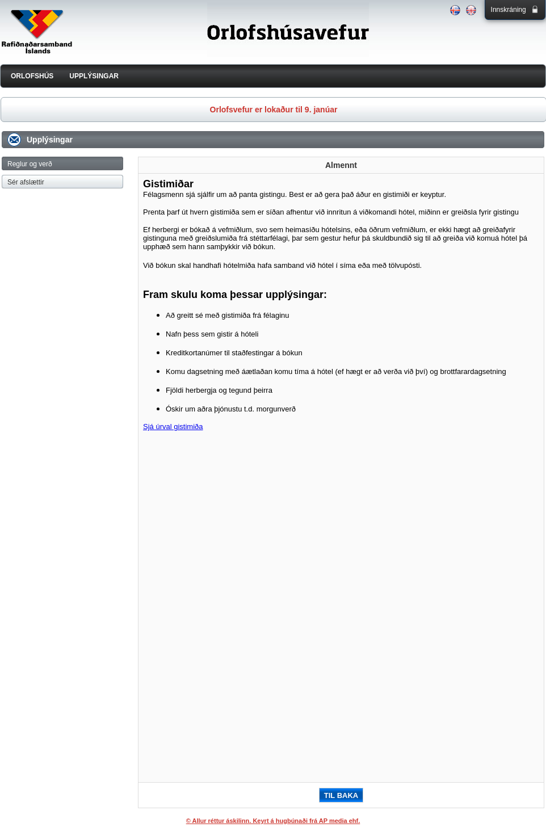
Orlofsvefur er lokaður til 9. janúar (274, 109)
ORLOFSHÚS (32, 76)
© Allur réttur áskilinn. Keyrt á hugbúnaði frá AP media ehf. (273, 820)
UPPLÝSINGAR (94, 76)
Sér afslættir (25, 182)
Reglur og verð (29, 164)
